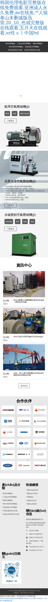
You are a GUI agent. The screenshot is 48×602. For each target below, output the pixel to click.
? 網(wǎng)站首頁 (32, 490)
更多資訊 (24, 386)
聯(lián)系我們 (32, 504)
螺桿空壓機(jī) (37, 43)
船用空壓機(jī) (10, 43)
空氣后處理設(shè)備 (15, 50)
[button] (17, 96)
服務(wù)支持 (31, 501)
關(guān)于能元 (32, 494)
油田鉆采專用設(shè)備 (32, 50)
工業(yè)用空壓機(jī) (24, 43)
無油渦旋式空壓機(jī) (32, 47)
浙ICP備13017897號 (27, 593)
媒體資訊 (30, 497)
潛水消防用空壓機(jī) (16, 47)
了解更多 (10, 121)
